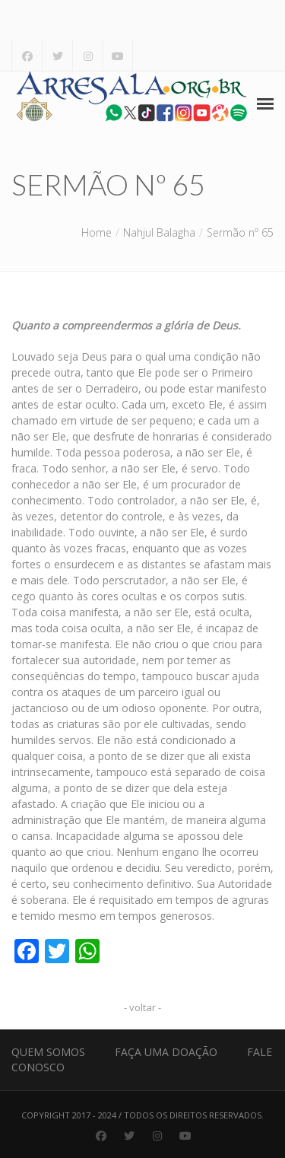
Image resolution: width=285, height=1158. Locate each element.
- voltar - (142, 1007)
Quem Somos (48, 1052)
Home (96, 232)
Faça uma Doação (166, 1052)
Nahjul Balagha (159, 232)
